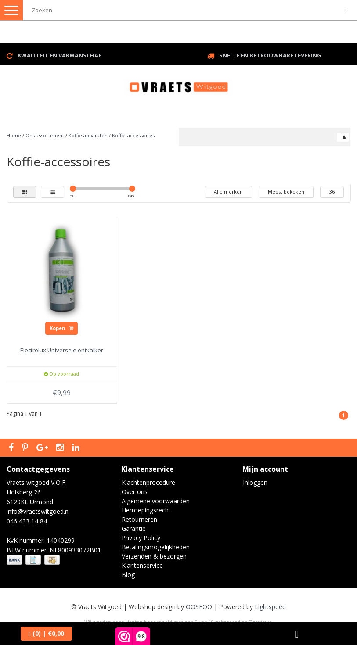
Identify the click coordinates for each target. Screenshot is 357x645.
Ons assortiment (44, 135)
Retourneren (139, 519)
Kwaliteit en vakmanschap (60, 55)
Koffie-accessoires (133, 135)
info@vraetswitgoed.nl (38, 511)
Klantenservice (142, 565)
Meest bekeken (286, 191)
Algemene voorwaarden (156, 501)
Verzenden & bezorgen (154, 556)
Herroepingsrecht (146, 510)
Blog (128, 574)
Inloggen (255, 482)
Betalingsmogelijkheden (156, 547)
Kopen (61, 328)
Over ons (135, 491)
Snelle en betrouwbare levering (270, 55)
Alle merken (228, 191)
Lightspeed (270, 606)
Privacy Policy (141, 538)
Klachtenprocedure (148, 482)
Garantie (134, 528)
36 (332, 191)
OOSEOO (199, 606)
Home (14, 135)
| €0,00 (46, 633)
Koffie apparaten (88, 135)
